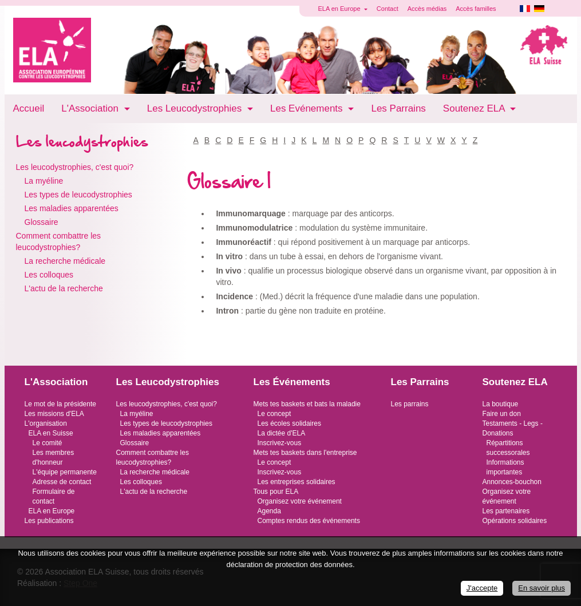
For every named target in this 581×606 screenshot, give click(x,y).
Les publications (49, 521)
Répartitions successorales (508, 448)
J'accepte (482, 588)
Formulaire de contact (54, 496)
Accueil (29, 108)
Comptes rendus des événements (309, 521)
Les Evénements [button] (307, 108)
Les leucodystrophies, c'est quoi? (75, 167)
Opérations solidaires (515, 521)
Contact (387, 8)
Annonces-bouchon (512, 482)
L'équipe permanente (65, 472)
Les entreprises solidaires (296, 482)
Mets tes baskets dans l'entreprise (305, 453)
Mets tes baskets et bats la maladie (307, 404)
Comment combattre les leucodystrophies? (58, 241)
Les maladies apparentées (71, 208)
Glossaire (41, 222)
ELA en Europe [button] (340, 8)
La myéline (44, 180)
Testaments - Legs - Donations (513, 428)
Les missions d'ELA (54, 414)
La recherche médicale (65, 261)
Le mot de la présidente (60, 404)
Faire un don (502, 414)
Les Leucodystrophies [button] (195, 108)
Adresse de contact (62, 482)
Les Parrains (398, 108)
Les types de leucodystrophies (78, 194)
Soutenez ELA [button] (475, 108)
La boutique (501, 404)
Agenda (269, 511)
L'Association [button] (91, 108)
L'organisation (46, 423)
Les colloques (49, 274)
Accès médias (427, 8)
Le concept (274, 414)
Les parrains (410, 404)
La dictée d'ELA (282, 433)
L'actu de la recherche (64, 288)
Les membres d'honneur (53, 457)
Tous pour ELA (276, 492)
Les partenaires (506, 511)
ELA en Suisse (51, 433)
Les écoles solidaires (289, 423)
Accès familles (476, 8)
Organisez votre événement (300, 501)
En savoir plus (541, 588)
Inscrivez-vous (280, 443)
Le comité (47, 443)
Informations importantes (505, 467)
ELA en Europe (52, 511)
